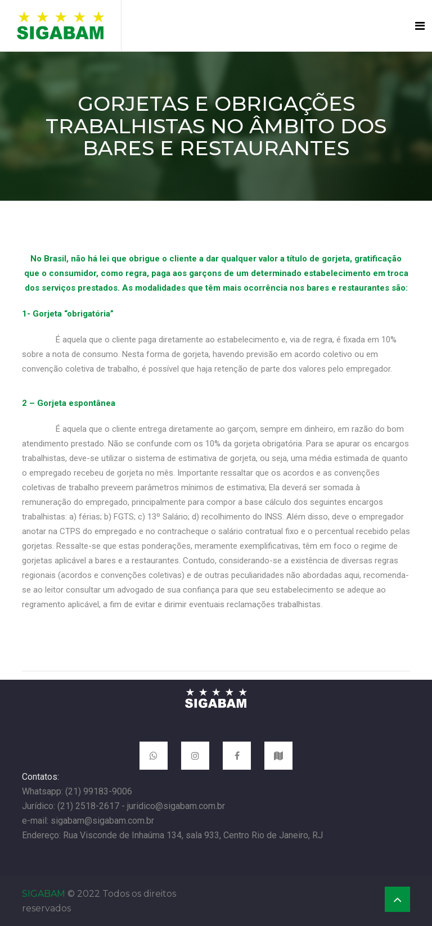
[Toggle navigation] (420, 25)
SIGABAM (43, 893)
